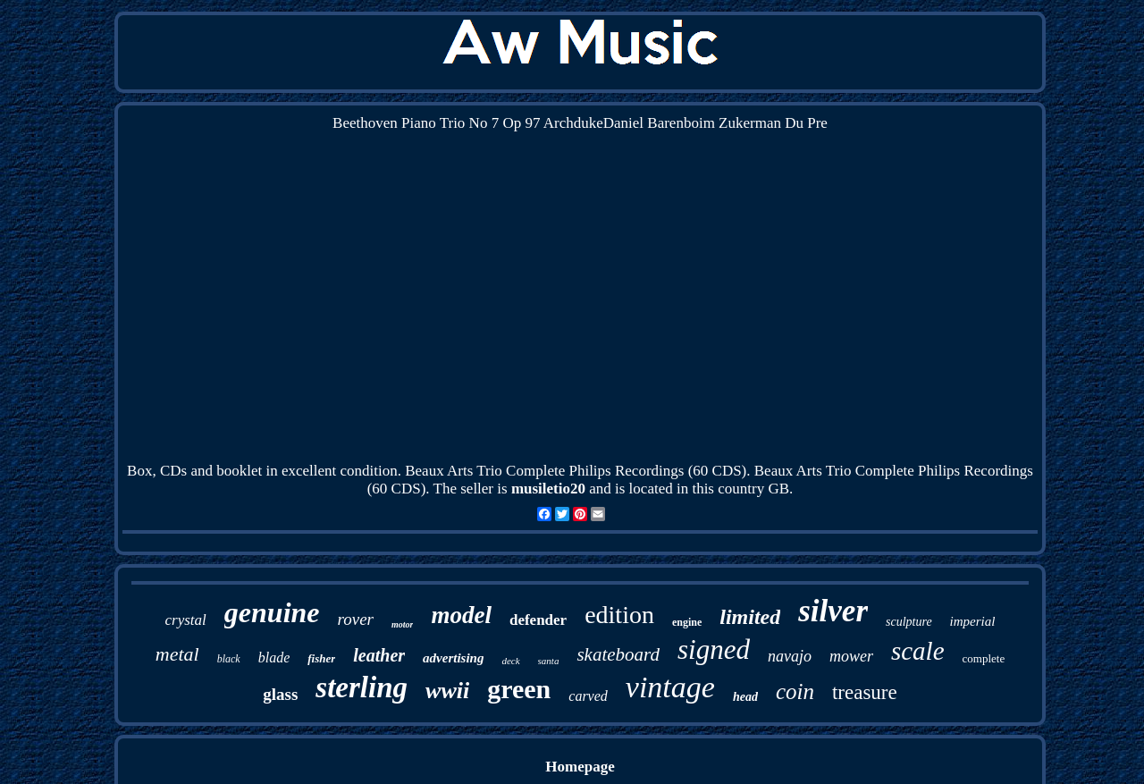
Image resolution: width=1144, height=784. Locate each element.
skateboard (618, 654)
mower (851, 656)
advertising (453, 658)
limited (749, 616)
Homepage (579, 766)
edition (619, 614)
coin (795, 691)
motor (402, 624)
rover (356, 619)
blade (274, 657)
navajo (790, 656)
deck (510, 660)
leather (379, 655)
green (519, 689)
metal (177, 654)
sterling (361, 687)
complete (984, 658)
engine (687, 622)
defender (538, 619)
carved (588, 696)
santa (548, 660)
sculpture (909, 621)
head (745, 697)
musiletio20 (548, 488)
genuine (272, 612)
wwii (447, 691)
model (461, 615)
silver (833, 611)
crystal (185, 619)
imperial (973, 621)
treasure (864, 692)
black (228, 659)
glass (280, 694)
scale (918, 650)
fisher (321, 658)
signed (713, 649)
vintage (670, 687)
